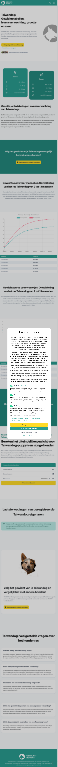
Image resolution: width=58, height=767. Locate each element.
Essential (20, 385)
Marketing (17, 405)
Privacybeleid (26, 435)
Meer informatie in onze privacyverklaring (23, 420)
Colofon (33, 435)
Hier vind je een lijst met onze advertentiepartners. (26, 418)
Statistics (17, 394)
